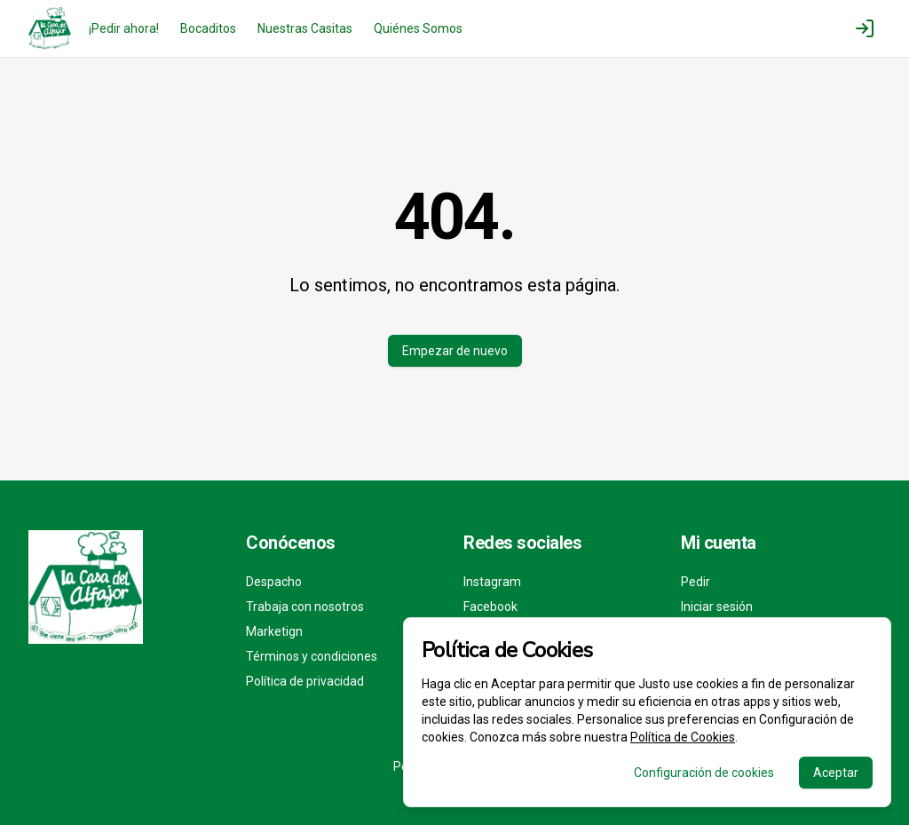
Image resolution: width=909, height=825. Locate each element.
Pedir (695, 582)
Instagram (492, 582)
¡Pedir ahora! (124, 28)
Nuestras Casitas (304, 28)
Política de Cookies (682, 737)
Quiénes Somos (418, 28)
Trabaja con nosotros (305, 606)
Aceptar (835, 773)
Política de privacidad (305, 681)
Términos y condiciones (311, 656)
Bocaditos (208, 28)
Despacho (274, 582)
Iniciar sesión (717, 606)
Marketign (274, 631)
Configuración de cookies (704, 773)
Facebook (490, 606)
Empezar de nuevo (455, 351)
